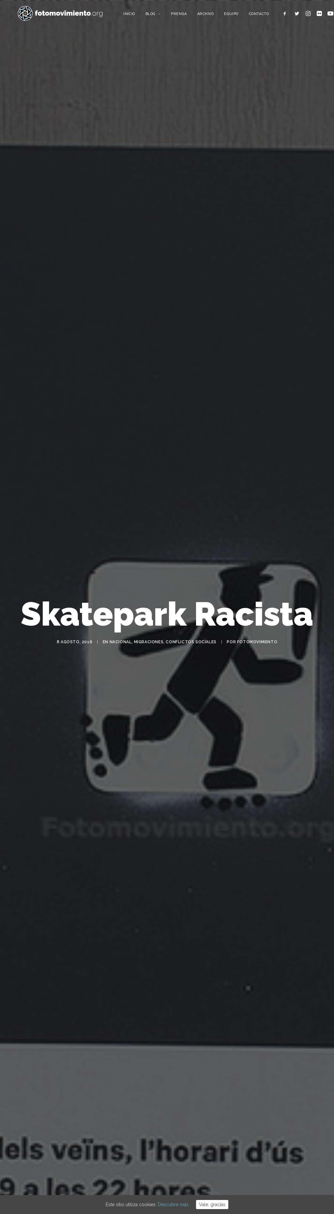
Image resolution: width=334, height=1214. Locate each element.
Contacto (269, 15)
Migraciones (149, 644)
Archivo (215, 15)
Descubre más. (174, 1204)
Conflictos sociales (191, 644)
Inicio (139, 15)
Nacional (121, 644)
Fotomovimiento (257, 644)
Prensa (189, 15)
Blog (163, 15)
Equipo (241, 15)
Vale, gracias (212, 1204)
